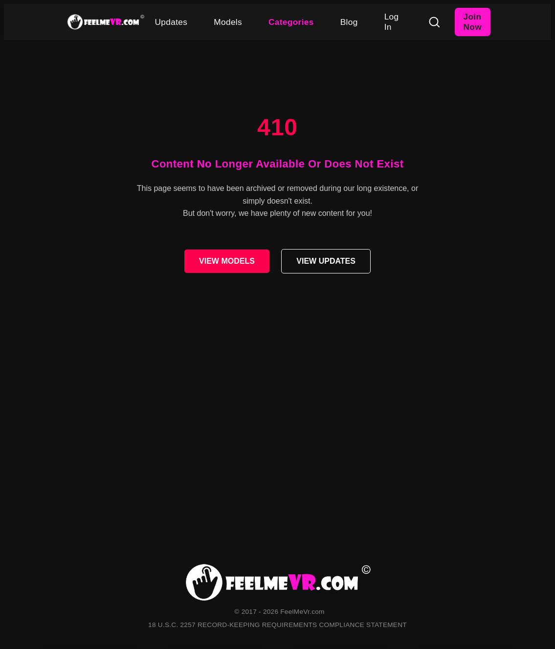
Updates (171, 22)
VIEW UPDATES (325, 261)
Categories (291, 22)
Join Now (473, 22)
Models (228, 22)
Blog (349, 22)
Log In (391, 22)
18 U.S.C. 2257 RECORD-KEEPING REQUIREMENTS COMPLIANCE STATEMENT (277, 624)
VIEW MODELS (227, 261)
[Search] (434, 22)
